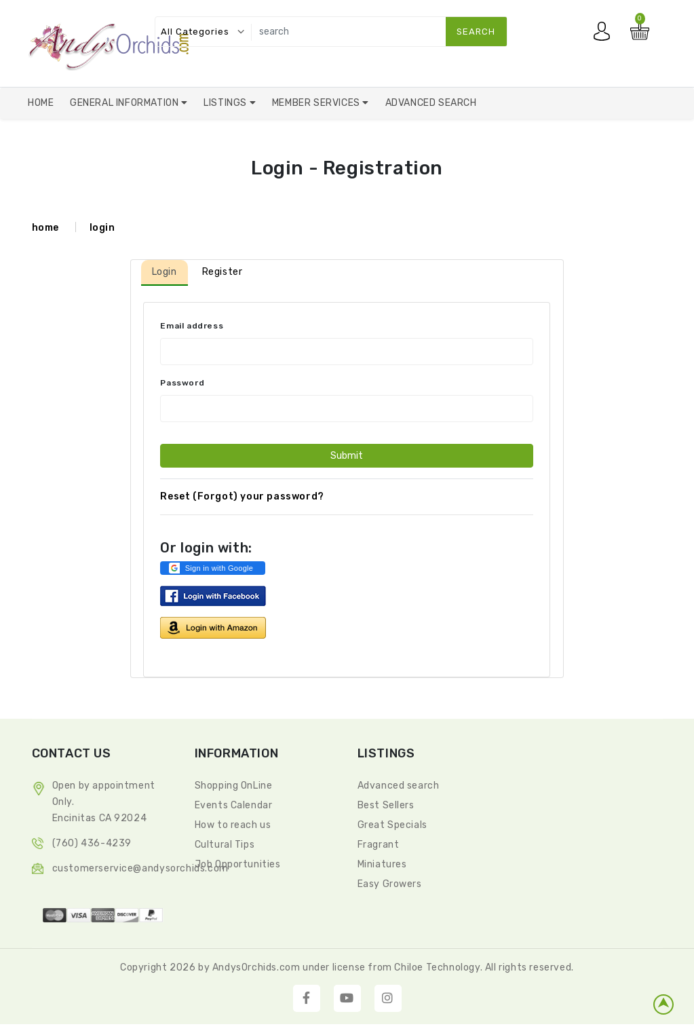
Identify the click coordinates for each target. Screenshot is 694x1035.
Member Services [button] (317, 103)
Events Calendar (234, 805)
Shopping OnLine (234, 785)
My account (605, 34)
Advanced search (399, 785)
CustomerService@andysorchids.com (140, 868)
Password (182, 383)
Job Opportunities (238, 864)
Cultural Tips (225, 844)
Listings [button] (226, 103)
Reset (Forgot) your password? (242, 496)
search (476, 31)
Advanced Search (431, 103)
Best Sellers (386, 805)
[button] (212, 568)
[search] (376, 31)
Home (41, 103)
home (45, 227)
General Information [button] (125, 103)
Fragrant (379, 844)
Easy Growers (390, 884)
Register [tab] (222, 272)
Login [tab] (164, 272)
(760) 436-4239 (92, 843)
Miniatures (382, 864)
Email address (191, 326)
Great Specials (392, 825)
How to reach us (233, 825)
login (102, 227)
